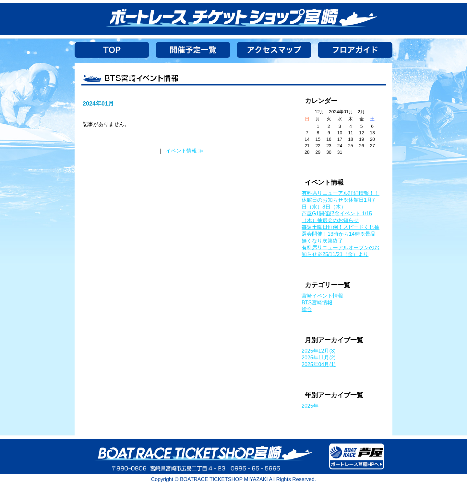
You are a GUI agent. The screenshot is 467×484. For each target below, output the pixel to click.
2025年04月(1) (319, 364)
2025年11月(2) (319, 357)
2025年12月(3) (319, 351)
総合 (307, 309)
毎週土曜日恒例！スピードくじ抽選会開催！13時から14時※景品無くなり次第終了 (340, 233)
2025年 (310, 406)
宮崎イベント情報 (322, 295)
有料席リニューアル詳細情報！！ (340, 193)
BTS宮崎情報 (317, 302)
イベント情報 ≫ (184, 150)
